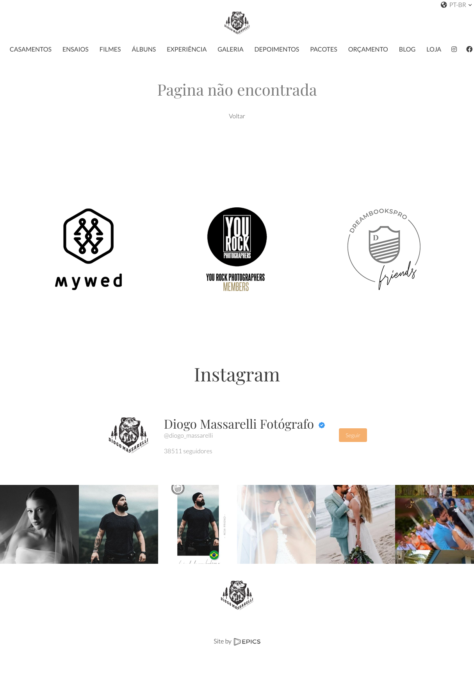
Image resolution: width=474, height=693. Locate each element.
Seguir (353, 435)
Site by (237, 641)
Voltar (237, 116)
